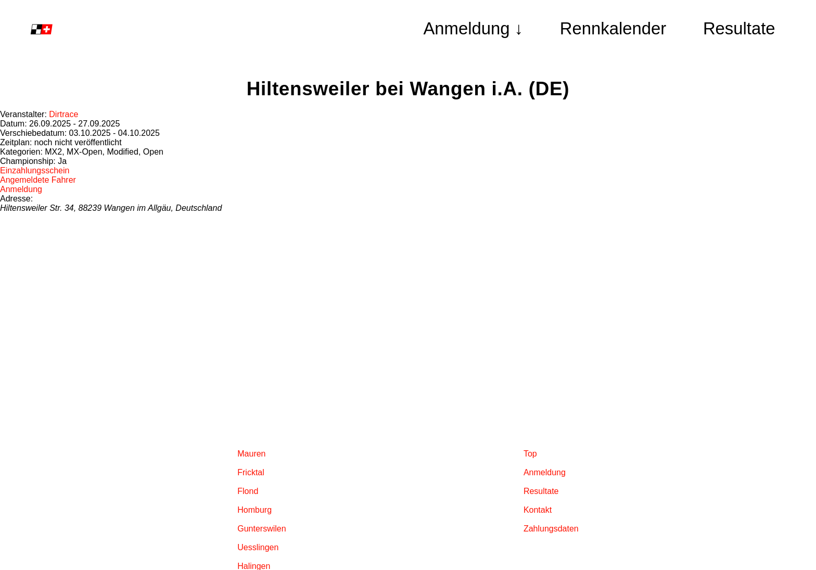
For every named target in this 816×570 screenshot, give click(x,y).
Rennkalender (613, 28)
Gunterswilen (261, 528)
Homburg (254, 509)
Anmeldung (21, 189)
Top (530, 453)
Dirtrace (63, 114)
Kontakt (538, 509)
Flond (247, 491)
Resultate (739, 28)
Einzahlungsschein (34, 170)
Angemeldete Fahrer (38, 179)
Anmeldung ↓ (473, 28)
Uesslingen (257, 547)
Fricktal (250, 472)
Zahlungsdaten (551, 528)
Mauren (251, 453)
